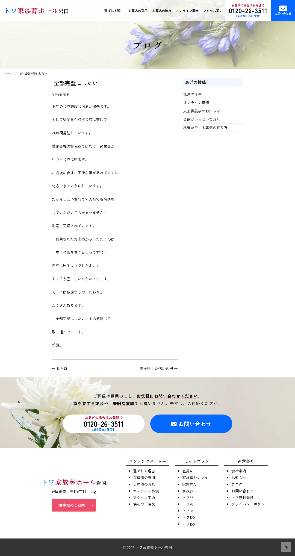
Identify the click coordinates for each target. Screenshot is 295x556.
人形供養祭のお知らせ (201, 111)
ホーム (8, 73)
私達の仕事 (192, 94)
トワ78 (187, 504)
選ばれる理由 (114, 10)
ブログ (18, 73)
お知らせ (238, 477)
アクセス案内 (213, 10)
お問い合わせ (283, 10)
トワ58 (187, 497)
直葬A (187, 471)
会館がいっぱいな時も (201, 119)
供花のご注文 (144, 504)
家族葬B (189, 491)
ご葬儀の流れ (144, 484)
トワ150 (188, 524)
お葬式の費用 (138, 10)
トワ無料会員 (242, 497)
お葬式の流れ (161, 10)
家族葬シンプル (195, 477)
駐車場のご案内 (72, 505)
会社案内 (238, 471)
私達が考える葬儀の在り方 (205, 127)
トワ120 (188, 517)
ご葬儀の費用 (144, 477)
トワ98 (187, 510)
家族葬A (189, 484)
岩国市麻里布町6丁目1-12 (73, 491)
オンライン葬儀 (187, 10)
